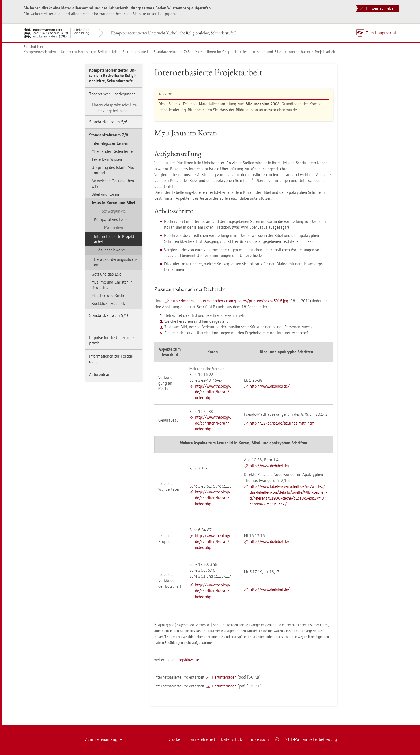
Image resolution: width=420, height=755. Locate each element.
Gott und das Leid (107, 274)
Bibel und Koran (105, 194)
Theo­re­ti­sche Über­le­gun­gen (112, 93)
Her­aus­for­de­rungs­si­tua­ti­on (115, 262)
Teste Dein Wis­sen (107, 159)
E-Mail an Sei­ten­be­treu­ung (311, 739)
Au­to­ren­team (100, 374)
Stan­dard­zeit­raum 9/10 (109, 315)
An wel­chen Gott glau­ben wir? (113, 183)
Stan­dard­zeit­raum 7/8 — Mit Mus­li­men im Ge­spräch (195, 51)
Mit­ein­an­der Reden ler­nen (113, 151)
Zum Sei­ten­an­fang (103, 739)
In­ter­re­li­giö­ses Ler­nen (110, 143)
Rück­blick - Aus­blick (108, 303)
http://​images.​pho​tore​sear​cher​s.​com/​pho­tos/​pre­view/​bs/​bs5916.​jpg (229, 300)
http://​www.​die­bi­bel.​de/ (270, 386)
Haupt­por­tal (168, 13)
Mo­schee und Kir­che (108, 295)
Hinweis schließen (378, 8)
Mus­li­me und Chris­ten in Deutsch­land (112, 285)
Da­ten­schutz (232, 739)
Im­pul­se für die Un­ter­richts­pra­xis (112, 340)
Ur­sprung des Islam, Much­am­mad (115, 170)
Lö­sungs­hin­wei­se (110, 249)
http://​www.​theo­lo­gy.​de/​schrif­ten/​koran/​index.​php (213, 392)
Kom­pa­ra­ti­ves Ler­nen (112, 219)
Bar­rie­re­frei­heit (201, 739)
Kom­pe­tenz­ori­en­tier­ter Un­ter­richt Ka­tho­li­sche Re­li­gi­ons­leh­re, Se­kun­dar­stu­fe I (173, 33)
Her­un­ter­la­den (224, 677)
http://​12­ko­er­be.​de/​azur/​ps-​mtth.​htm (282, 423)
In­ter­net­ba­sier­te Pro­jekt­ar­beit (311, 51)
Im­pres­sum (259, 739)
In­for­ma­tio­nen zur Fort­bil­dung (111, 359)
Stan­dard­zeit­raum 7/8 (108, 134)
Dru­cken (175, 739)
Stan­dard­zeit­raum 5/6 (108, 121)
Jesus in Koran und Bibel (262, 51)
